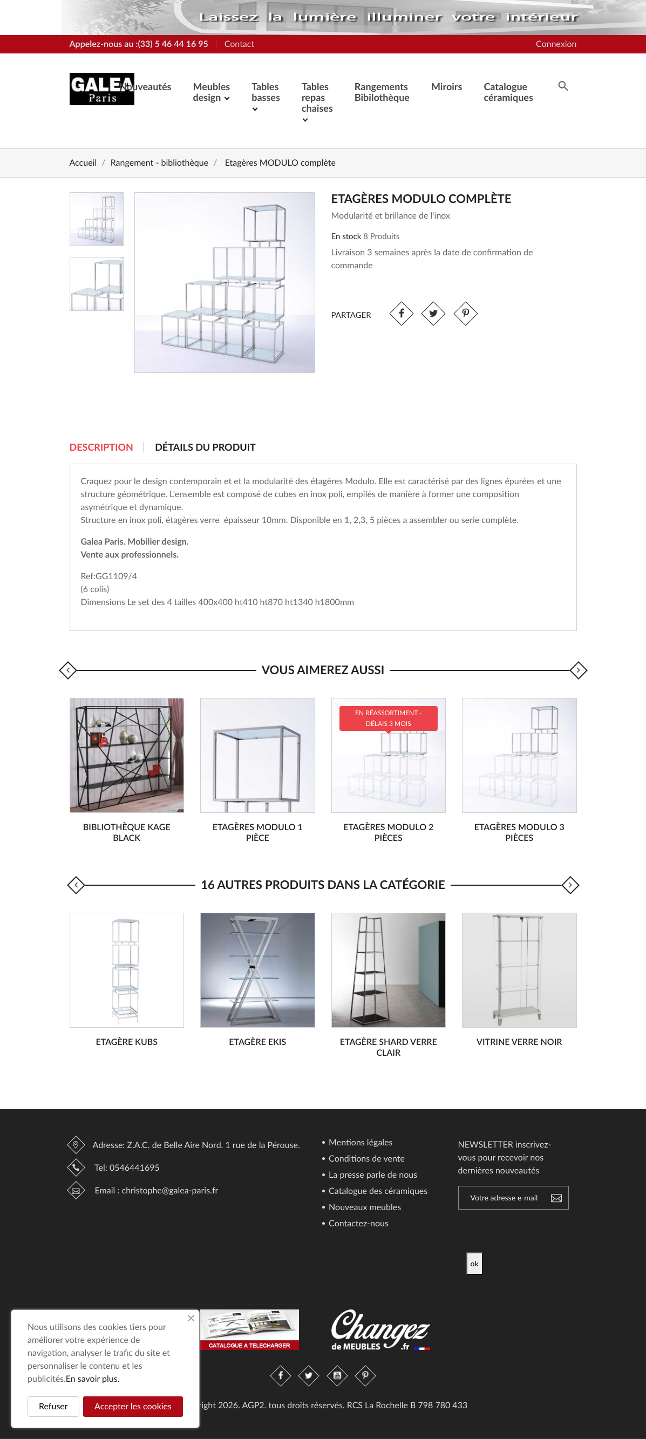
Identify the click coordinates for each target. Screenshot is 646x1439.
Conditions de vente (366, 1159)
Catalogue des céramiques (377, 1191)
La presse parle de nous (372, 1175)
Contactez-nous (358, 1223)
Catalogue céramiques (508, 91)
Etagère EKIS (257, 1042)
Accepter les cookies (133, 1406)
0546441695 (135, 1168)
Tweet (433, 314)
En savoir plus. (93, 1379)
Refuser (53, 1406)
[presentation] (556, 1231)
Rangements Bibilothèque (382, 91)
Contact (239, 44)
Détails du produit (205, 447)
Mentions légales (360, 1143)
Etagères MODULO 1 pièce (258, 832)
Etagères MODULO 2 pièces (388, 832)
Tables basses (265, 91)
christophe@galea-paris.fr (170, 1190)
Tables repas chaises (317, 97)
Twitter (309, 1376)
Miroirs (446, 86)
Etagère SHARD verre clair (388, 1047)
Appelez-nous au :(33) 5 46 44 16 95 (139, 44)
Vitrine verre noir (519, 1042)
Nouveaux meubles (364, 1207)
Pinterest (466, 314)
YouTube (337, 1376)
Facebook (281, 1376)
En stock (346, 236)
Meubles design (211, 91)
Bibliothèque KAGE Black (127, 832)
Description (101, 447)
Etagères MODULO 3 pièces (519, 832)
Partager (401, 314)
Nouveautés (145, 86)
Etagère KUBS (127, 1042)
